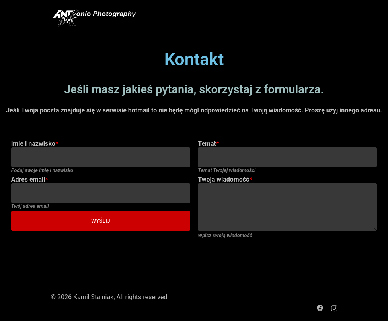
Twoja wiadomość (225, 179)
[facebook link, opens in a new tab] (320, 307)
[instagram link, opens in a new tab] (334, 307)
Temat (208, 143)
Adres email (29, 179)
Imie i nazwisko (34, 143)
